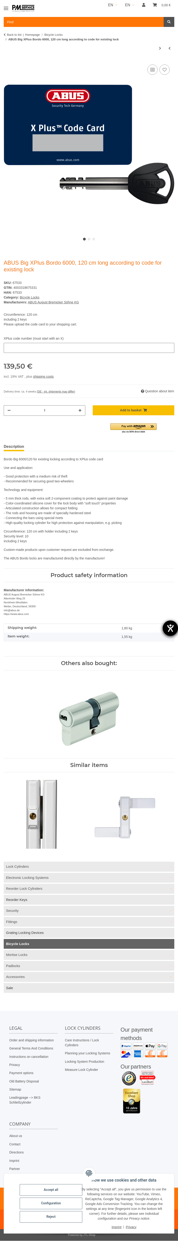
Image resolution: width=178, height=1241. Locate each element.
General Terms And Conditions (31, 1048)
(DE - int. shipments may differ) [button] (56, 391)
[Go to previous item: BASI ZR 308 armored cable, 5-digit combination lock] (169, 48)
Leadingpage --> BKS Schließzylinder (24, 1100)
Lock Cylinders (17, 866)
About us (15, 1136)
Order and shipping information (31, 1040)
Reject (51, 1216)
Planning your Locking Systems (87, 1053)
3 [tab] (93, 239)
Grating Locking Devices (25, 933)
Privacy (14, 1065)
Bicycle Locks (29, 297)
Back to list (14, 34)
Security (12, 911)
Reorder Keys (16, 900)
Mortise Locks (17, 955)
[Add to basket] (133, 410)
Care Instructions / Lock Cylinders (82, 1042)
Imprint (14, 1161)
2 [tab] (89, 239)
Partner (14, 1169)
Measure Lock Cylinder (81, 1070)
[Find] (169, 22)
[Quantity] (44, 411)
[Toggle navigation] (6, 6)
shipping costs (43, 376)
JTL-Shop (89, 1235)
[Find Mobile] (84, 22)
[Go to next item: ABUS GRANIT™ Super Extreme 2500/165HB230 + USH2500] (160, 48)
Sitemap (15, 1089)
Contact (14, 1144)
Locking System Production (84, 1061)
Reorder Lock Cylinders (24, 888)
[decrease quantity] (9, 411)
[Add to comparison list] (152, 70)
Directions (16, 1152)
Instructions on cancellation (28, 1057)
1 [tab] (84, 239)
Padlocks (13, 966)
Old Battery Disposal (24, 1081)
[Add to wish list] (164, 70)
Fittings (11, 922)
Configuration (51, 1203)
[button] (143, 5)
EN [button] (110, 5)
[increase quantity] (80, 411)
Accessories (15, 977)
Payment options (21, 1073)
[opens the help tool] (170, 628)
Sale (9, 988)
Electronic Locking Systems (27, 878)
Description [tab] (14, 446)
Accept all (51, 1190)
